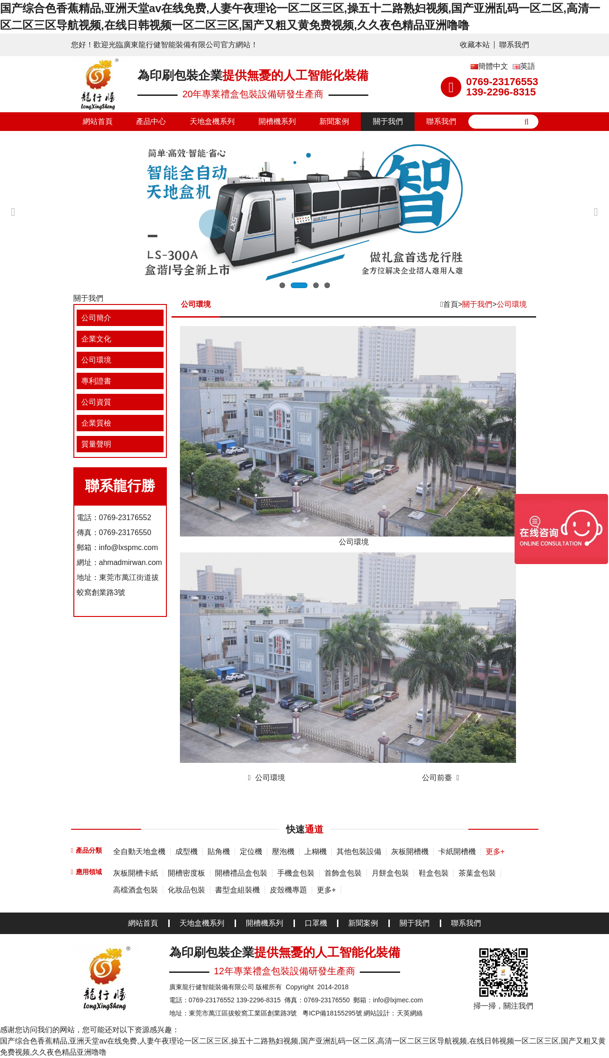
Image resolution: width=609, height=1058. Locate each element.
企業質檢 (96, 423)
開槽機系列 (277, 121)
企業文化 (96, 339)
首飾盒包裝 (343, 873)
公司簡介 (96, 318)
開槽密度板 (186, 873)
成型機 (186, 851)
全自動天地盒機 (139, 851)
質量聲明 (96, 444)
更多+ (495, 851)
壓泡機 (283, 851)
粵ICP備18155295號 (332, 1013)
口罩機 (316, 923)
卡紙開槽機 (457, 851)
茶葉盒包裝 (477, 873)
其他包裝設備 (359, 851)
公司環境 (96, 360)
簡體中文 (489, 66)
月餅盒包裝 (390, 873)
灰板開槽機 (410, 851)
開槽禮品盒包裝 (241, 873)
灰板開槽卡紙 (135, 873)
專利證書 (96, 381)
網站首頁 (98, 121)
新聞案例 (334, 121)
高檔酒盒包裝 (135, 890)
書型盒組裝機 (237, 890)
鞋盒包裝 (434, 873)
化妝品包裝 (186, 890)
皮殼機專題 (288, 890)
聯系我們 (514, 45)
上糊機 (315, 851)
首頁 (450, 304)
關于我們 (388, 121)
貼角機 (219, 851)
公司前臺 (437, 778)
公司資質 (96, 402)
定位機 (251, 851)
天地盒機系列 (212, 121)
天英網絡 (410, 1013)
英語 (524, 66)
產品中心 (151, 121)
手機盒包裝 (296, 873)
